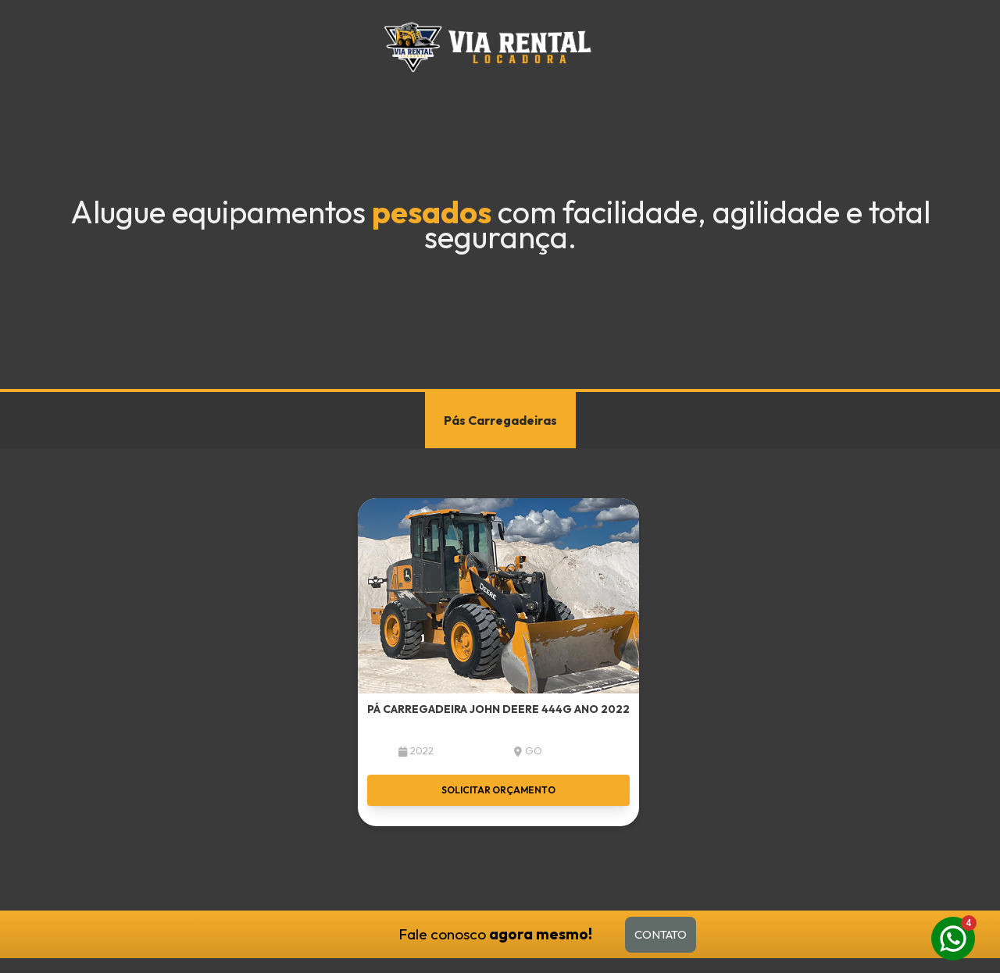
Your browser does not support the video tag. (500, 194)
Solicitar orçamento (498, 790)
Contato (660, 934)
